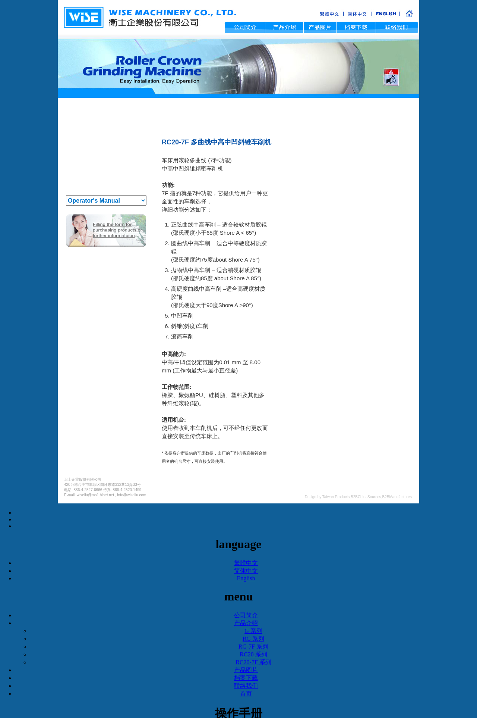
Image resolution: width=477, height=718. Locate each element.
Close (238, 506)
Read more (208, 568)
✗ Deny (238, 528)
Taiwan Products (336, 497)
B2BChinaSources (366, 497)
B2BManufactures (397, 497)
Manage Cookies (238, 714)
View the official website (255, 568)
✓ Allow (238, 521)
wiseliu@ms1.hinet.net (95, 495)
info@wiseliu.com (131, 495)
